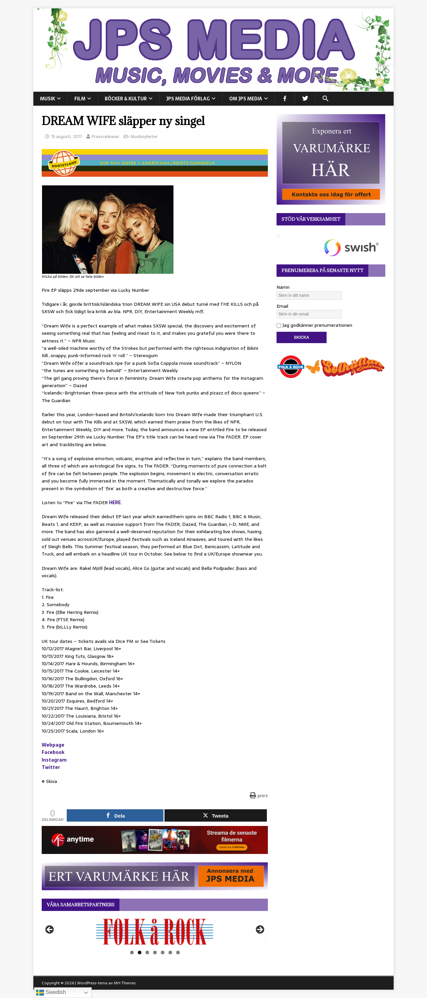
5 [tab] (162, 952)
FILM (79, 98)
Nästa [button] (260, 930)
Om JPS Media (245, 98)
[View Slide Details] (155, 932)
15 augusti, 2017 (66, 136)
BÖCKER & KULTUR (126, 98)
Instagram (54, 760)
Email (282, 306)
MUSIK (47, 98)
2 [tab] (139, 952)
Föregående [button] (50, 930)
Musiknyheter (144, 136)
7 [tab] (178, 952)
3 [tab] (147, 952)
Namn (283, 287)
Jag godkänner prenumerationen (314, 325)
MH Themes (124, 983)
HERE (115, 502)
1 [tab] (132, 952)
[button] (325, 99)
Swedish (51, 993)
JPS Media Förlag (188, 98)
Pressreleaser (105, 136)
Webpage (53, 745)
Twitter (51, 767)
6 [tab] (170, 952)
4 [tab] (155, 952)
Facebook (53, 752)
